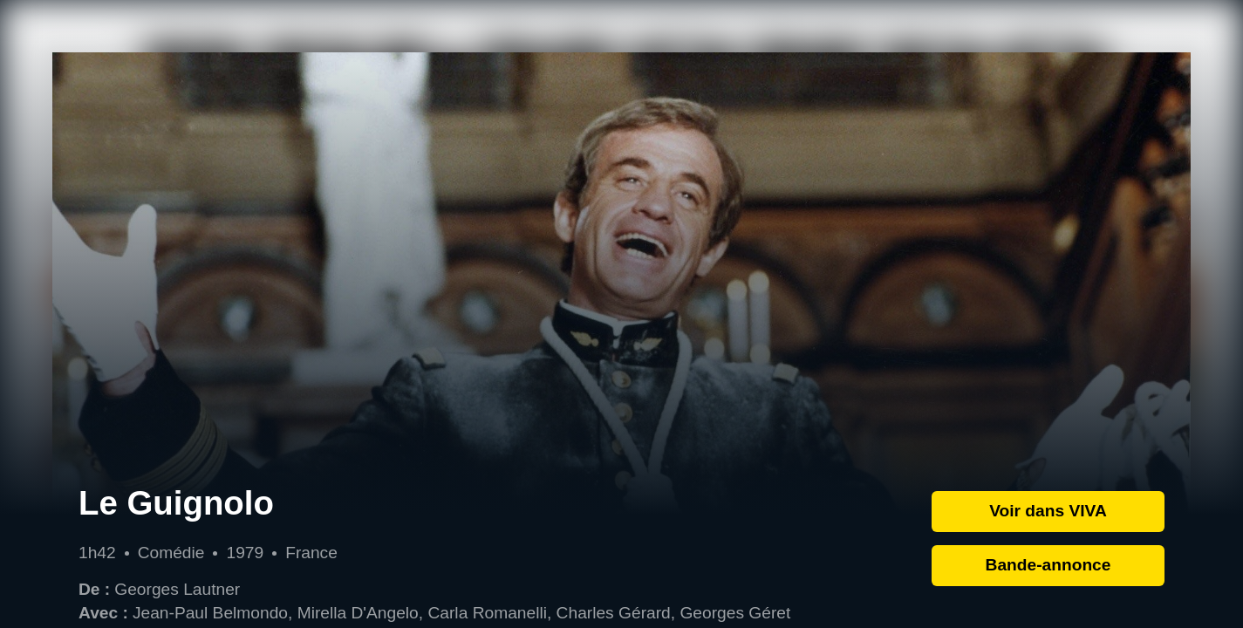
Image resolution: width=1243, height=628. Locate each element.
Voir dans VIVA (1048, 511)
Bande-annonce (1048, 565)
